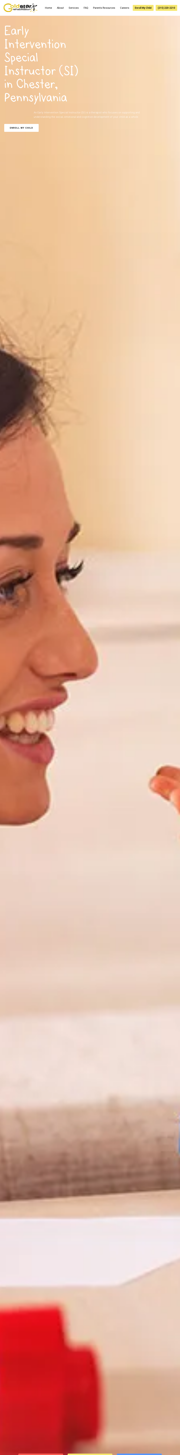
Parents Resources (104, 7)
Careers (124, 7)
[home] (20, 8)
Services (74, 7)
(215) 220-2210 (166, 7)
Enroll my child (21, 128)
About (60, 7)
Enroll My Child (143, 7)
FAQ (86, 7)
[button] (73, 8)
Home (48, 7)
